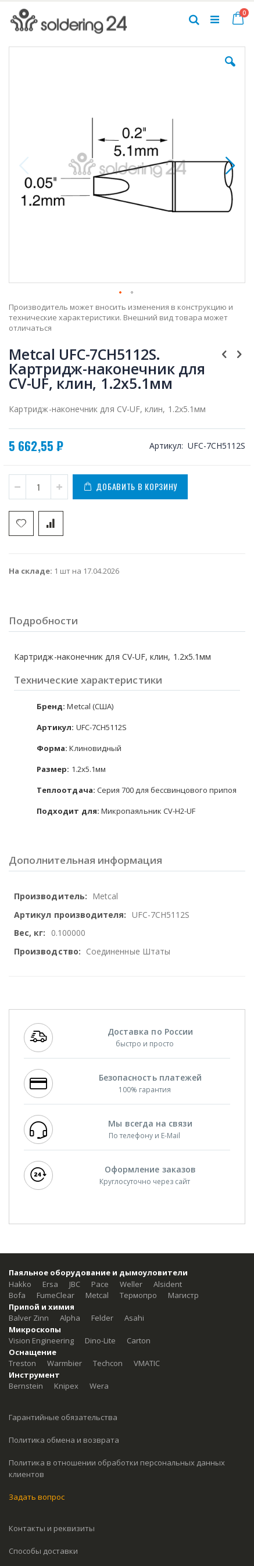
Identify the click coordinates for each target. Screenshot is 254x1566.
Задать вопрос (37, 1497)
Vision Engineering (41, 1340)
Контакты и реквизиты (52, 1528)
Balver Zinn (29, 1318)
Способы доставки (43, 1551)
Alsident (167, 1284)
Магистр (183, 1295)
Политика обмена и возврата (64, 1440)
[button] (230, 70)
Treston (22, 1363)
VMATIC (147, 1363)
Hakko (20, 1284)
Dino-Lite (100, 1340)
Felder (102, 1318)
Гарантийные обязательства (63, 1417)
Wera (99, 1386)
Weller (131, 1284)
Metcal (97, 1295)
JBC (74, 1284)
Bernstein (26, 1386)
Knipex (66, 1386)
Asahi (134, 1318)
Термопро (138, 1295)
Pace (100, 1284)
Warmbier (64, 1363)
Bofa (17, 1295)
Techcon (108, 1363)
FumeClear (55, 1295)
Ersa (50, 1284)
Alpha (70, 1318)
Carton (139, 1340)
